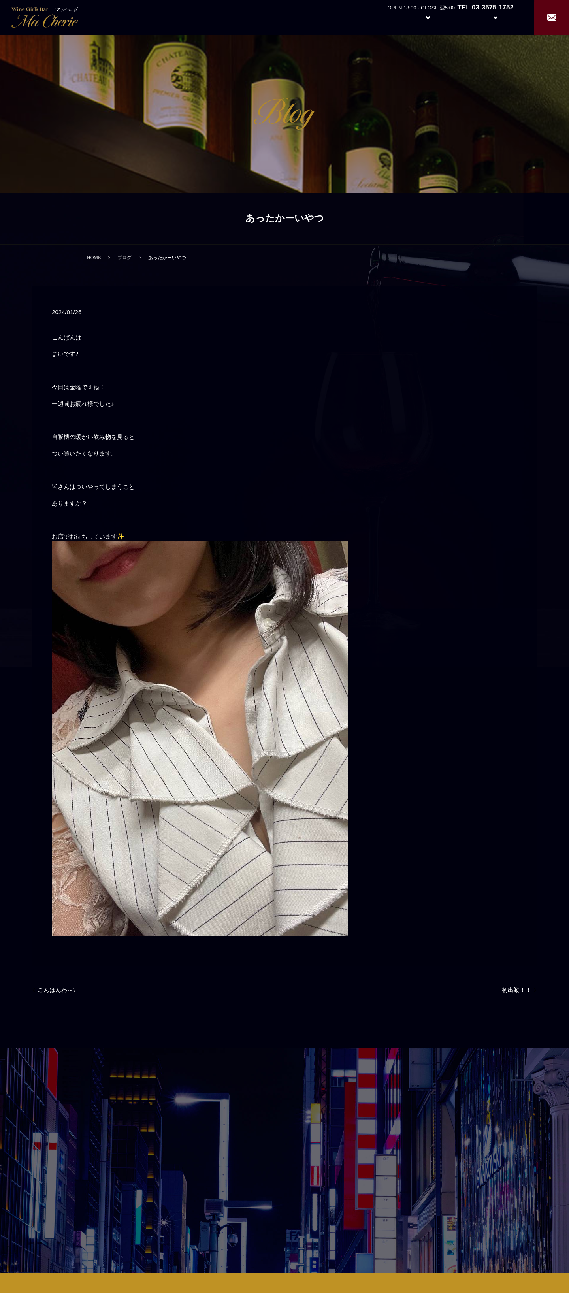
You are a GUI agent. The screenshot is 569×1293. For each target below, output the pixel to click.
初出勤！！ (516, 990)
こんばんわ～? (57, 990)
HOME (94, 257)
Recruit (503, 16)
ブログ (124, 257)
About (385, 16)
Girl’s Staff (459, 16)
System (421, 16)
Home (356, 16)
